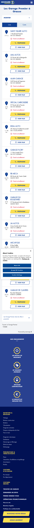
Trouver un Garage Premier (9, 324)
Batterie (5, 422)
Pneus (4, 457)
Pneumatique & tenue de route (9, 452)
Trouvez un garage (11, 489)
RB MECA (14, 174)
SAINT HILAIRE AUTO (18, 31)
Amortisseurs (6, 462)
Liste (9, 25)
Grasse (5, 326)
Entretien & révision (7, 413)
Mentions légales (8, 505)
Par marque (6, 474)
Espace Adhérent (16, 520)
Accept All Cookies (17, 270)
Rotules (5, 464)
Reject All (17, 265)
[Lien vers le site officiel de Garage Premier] (7, 2)
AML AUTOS (15, 55)
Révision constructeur (9, 420)
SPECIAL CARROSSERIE (19, 102)
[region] (17, 264)
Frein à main (6, 432)
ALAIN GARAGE (16, 79)
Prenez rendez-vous (11, 496)
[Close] (31, 251)
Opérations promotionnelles (14, 499)
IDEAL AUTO (15, 126)
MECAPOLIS (15, 243)
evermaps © (28, 331)
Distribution (6, 439)
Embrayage (6, 447)
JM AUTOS (14, 223)
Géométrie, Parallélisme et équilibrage (13, 459)
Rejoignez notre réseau (16, 513)
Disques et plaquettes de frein (11, 430)
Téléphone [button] (20, 43)
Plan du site (6, 502)
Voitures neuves (6, 483)
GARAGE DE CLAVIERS (19, 290)
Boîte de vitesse (7, 444)
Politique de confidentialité (11, 508)
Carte (24, 25)
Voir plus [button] (20, 47)
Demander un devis (10, 492)
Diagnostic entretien (8, 427)
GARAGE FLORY (16, 150)
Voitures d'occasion (7, 470)
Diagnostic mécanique (9, 437)
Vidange (5, 417)
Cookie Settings (17, 275)
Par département (7, 477)
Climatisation (6, 425)
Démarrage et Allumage (10, 442)
